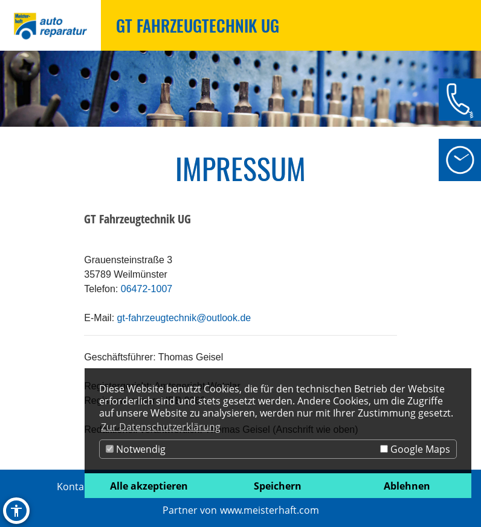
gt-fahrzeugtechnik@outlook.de (184, 318)
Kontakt (74, 487)
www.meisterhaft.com (269, 510)
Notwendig (136, 449)
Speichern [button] (278, 486)
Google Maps (415, 449)
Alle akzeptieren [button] (149, 486)
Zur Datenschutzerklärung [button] (161, 426)
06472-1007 (146, 289)
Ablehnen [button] (407, 486)
